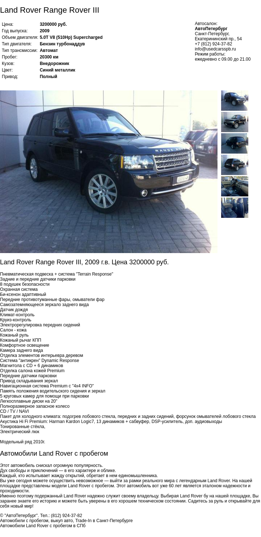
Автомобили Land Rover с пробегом (54, 453)
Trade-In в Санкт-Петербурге (104, 520)
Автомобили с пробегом (24, 520)
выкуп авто (62, 520)
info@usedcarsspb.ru (215, 49)
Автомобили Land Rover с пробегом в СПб (43, 525)
